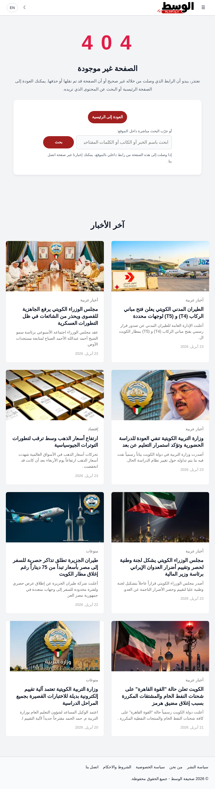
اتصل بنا (92, 767)
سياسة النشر (197, 767)
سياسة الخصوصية (150, 767)
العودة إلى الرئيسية (107, 117)
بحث (58, 142)
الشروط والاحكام (117, 767)
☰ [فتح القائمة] (203, 7)
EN (12, 8)
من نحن (176, 767)
